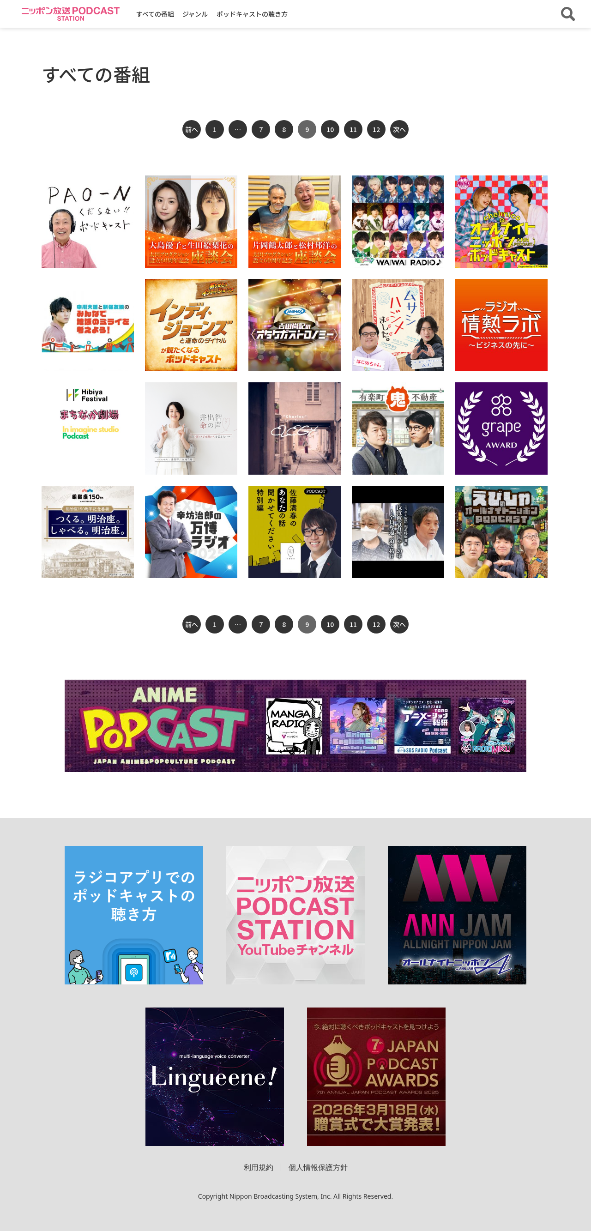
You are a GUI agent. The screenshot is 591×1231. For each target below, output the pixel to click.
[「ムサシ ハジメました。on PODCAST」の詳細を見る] (398, 325)
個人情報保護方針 (318, 1167)
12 (376, 129)
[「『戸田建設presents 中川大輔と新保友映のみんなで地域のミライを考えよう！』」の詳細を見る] (88, 325)
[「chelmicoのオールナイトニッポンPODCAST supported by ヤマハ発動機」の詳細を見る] (501, 221)
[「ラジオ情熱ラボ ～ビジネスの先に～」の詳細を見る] (501, 325)
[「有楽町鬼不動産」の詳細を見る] (398, 428)
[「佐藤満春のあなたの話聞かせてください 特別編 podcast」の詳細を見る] (294, 532)
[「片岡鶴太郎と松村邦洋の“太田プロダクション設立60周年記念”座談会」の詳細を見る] (294, 221)
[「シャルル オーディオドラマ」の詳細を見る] (294, 428)
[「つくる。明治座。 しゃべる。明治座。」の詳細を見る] (88, 532)
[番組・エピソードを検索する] (567, 13)
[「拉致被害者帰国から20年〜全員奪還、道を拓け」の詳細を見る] (398, 532)
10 (330, 129)
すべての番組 (155, 13)
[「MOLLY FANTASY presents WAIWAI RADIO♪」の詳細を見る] (398, 221)
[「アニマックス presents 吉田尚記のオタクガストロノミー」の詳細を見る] (294, 325)
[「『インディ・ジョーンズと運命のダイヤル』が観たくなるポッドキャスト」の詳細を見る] (191, 325)
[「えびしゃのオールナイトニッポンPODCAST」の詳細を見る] (501, 532)
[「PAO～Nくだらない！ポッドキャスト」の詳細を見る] (88, 221)
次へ (399, 129)
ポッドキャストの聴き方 (252, 13)
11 (353, 129)
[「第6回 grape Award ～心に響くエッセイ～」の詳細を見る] (501, 428)
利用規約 (258, 1167)
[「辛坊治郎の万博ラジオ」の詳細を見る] (191, 532)
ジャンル (195, 13)
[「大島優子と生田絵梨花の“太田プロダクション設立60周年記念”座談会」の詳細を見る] (191, 221)
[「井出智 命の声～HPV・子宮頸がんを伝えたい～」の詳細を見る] (191, 428)
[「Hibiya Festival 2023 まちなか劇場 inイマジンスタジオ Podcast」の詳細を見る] (88, 414)
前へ (191, 129)
